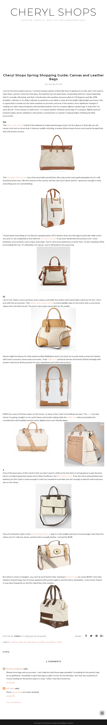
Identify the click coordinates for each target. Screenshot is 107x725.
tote (89, 414)
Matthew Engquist (14, 668)
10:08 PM (10, 696)
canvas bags (17, 692)
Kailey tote (52, 359)
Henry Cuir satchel (15, 125)
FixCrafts (10, 688)
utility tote (71, 417)
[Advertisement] (53, 42)
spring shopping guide (50, 642)
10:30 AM (10, 682)
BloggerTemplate (67, 723)
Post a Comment (13, 702)
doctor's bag (71, 577)
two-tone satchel (48, 238)
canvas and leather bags (24, 642)
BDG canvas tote (64, 476)
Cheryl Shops (53, 12)
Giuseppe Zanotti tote (17, 177)
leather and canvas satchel (41, 303)
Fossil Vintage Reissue (40, 534)
